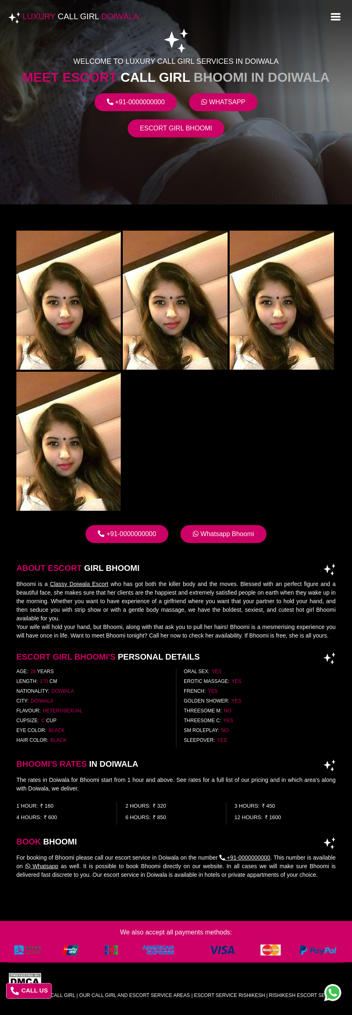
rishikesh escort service (304, 995)
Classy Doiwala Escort (79, 584)
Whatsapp (223, 102)
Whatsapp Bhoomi (223, 533)
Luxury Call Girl (52, 995)
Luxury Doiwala (81, 16)
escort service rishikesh (229, 995)
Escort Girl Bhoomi (176, 128)
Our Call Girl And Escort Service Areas (134, 995)
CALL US (29, 991)
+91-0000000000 (136, 102)
